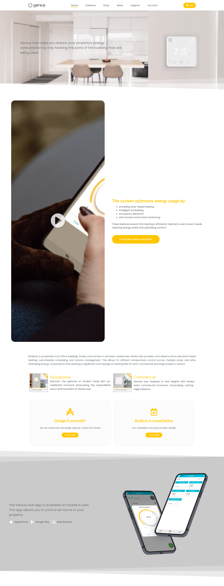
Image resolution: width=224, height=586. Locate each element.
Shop (105, 5)
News (119, 5)
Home (73, 5)
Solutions (90, 5)
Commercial (145, 377)
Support (134, 5)
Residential (60, 377)
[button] (58, 221)
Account (152, 5)
